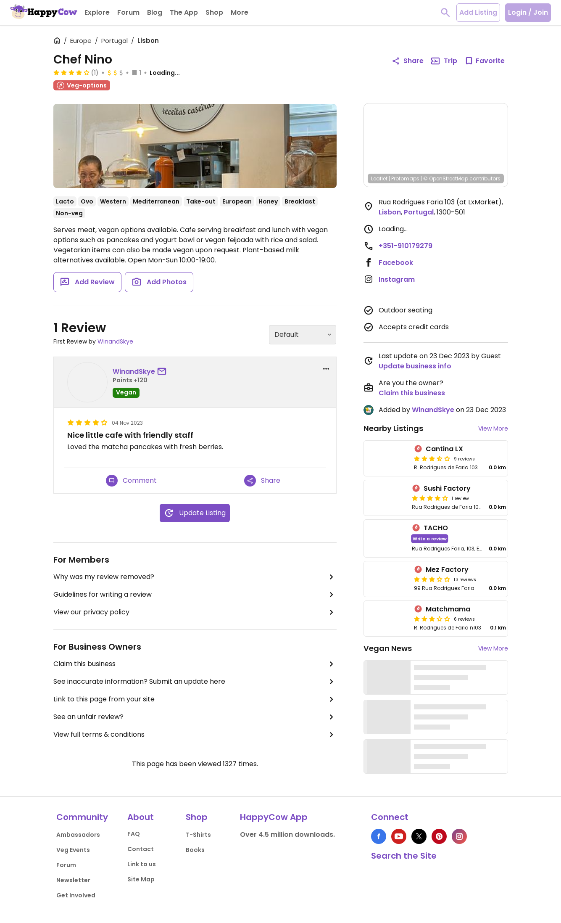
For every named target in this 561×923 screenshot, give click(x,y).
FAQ (133, 834)
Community (82, 817)
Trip (443, 61)
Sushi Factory (447, 488)
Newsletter (73, 880)
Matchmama (448, 609)
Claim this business (195, 664)
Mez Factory (447, 569)
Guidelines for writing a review (195, 595)
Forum (66, 865)
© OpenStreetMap (445, 178)
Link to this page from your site (195, 699)
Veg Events (73, 850)
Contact (140, 849)
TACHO (436, 528)
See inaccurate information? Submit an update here (195, 682)
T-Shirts (198, 834)
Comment (131, 481)
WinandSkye (115, 341)
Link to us (141, 864)
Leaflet (379, 178)
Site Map (141, 879)
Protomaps (405, 178)
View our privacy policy (195, 612)
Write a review (429, 538)
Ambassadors (78, 834)
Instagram (397, 279)
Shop (197, 817)
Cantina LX (444, 449)
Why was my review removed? (195, 577)
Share (262, 481)
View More (493, 428)
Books (195, 850)
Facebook (396, 262)
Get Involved (75, 895)
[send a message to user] (163, 372)
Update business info (415, 366)
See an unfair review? (195, 717)
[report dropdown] (326, 369)
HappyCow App (274, 817)
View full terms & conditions (195, 735)
